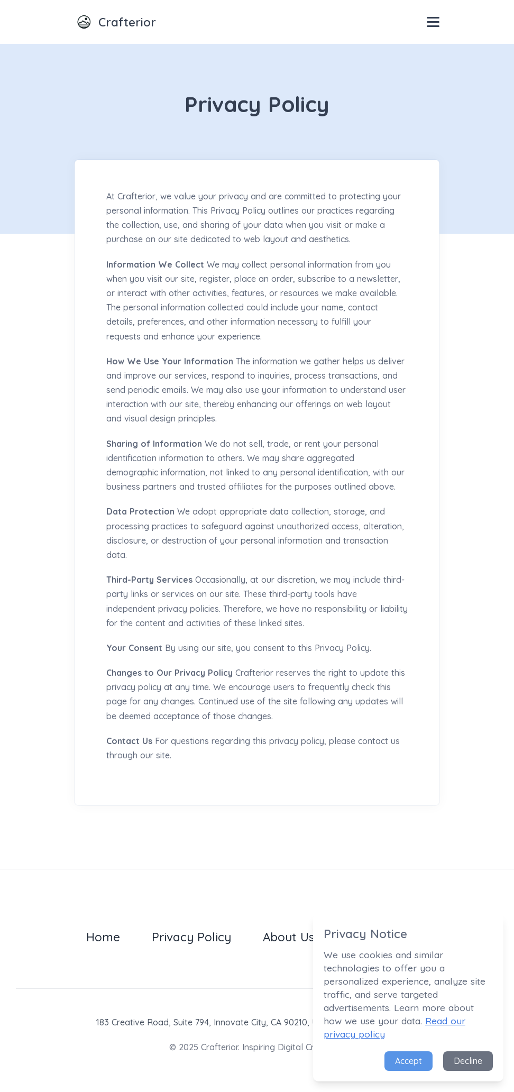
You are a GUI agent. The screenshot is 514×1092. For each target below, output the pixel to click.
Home (103, 936)
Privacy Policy (191, 936)
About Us (289, 936)
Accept (408, 1061)
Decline (468, 1061)
